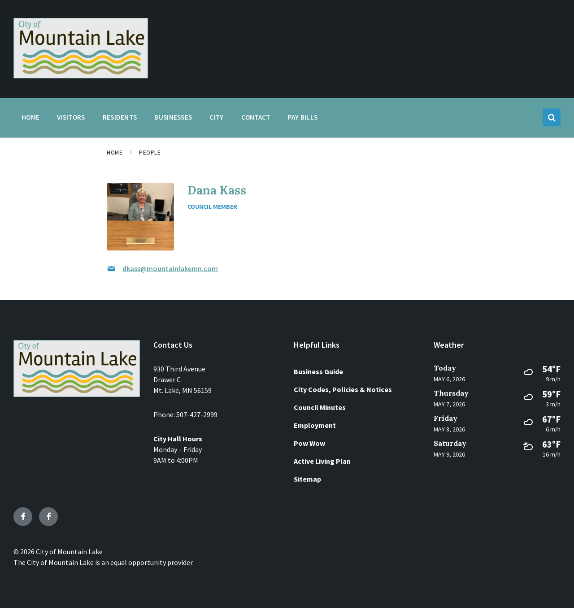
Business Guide (318, 371)
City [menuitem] (216, 117)
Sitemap (307, 478)
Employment (315, 425)
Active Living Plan (322, 461)
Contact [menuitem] (255, 117)
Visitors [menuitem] (71, 117)
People (150, 152)
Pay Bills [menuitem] (303, 117)
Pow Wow (309, 443)
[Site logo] (80, 75)
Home (114, 152)
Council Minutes (320, 407)
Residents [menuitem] (120, 117)
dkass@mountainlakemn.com (170, 268)
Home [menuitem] (30, 117)
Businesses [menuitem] (173, 117)
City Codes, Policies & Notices (343, 389)
